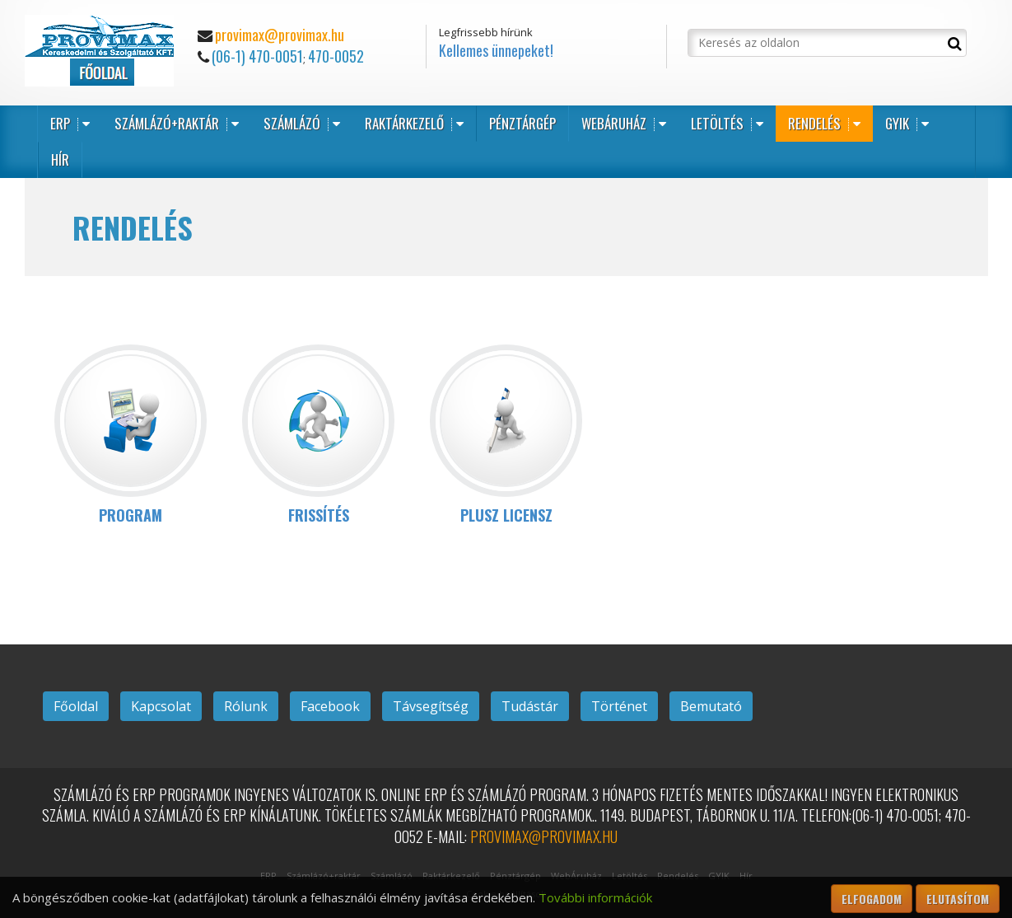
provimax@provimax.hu (279, 34)
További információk (595, 897)
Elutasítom (957, 898)
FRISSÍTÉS (318, 515)
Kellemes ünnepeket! (496, 50)
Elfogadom (872, 898)
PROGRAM (130, 515)
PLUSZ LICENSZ (506, 515)
